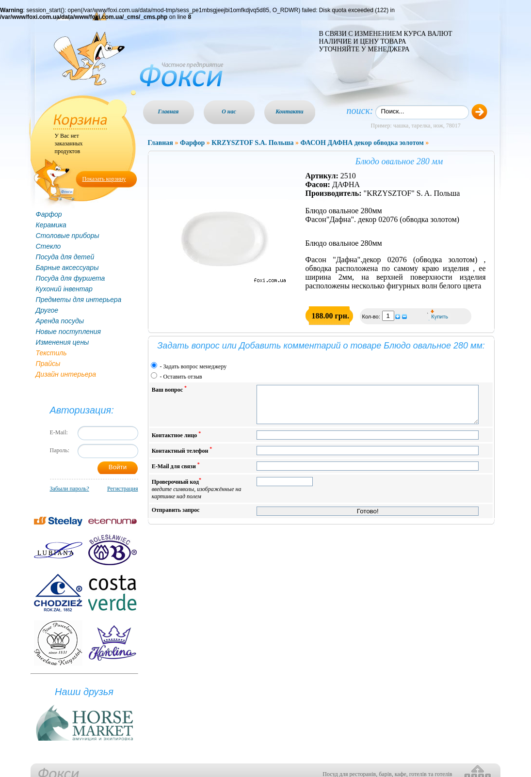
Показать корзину (104, 178)
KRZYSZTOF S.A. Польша (252, 142)
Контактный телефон (182, 457)
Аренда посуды (60, 321)
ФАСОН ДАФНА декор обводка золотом (361, 142)
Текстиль (51, 353)
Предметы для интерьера (79, 299)
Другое (47, 310)
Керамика (51, 225)
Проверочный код (196, 495)
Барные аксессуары (67, 267)
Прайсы (48, 363)
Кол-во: (372, 316)
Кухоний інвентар (64, 289)
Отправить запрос (176, 517)
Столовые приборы (67, 235)
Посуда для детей (65, 257)
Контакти (289, 111)
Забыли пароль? (69, 488)
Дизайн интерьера (66, 374)
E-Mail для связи (176, 473)
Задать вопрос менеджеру (195, 366)
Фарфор (49, 214)
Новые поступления (68, 331)
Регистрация (122, 488)
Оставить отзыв (182, 376)
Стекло (48, 246)
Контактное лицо (176, 442)
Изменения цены (62, 342)
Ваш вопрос (169, 389)
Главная (168, 111)
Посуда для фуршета (70, 278)
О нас (229, 111)
